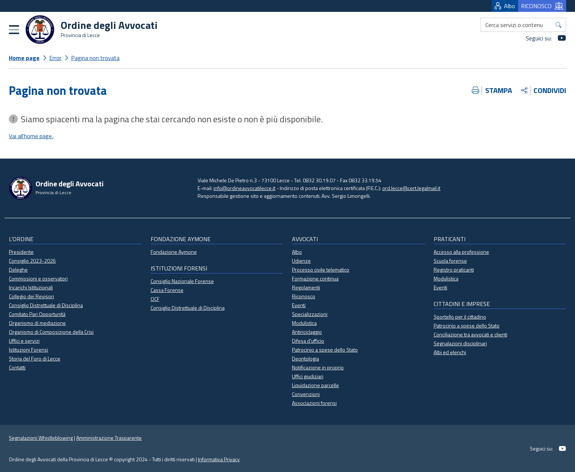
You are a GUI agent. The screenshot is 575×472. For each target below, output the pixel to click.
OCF (155, 299)
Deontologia (305, 358)
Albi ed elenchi (450, 352)
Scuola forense (450, 261)
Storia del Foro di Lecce (34, 358)
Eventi (299, 305)
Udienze (301, 261)
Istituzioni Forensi (28, 349)
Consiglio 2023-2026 (32, 261)
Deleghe (18, 269)
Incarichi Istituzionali (31, 287)
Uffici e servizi (24, 341)
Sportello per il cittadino (460, 316)
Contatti (17, 367)
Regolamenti (306, 287)
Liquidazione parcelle (315, 385)
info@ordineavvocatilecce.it (244, 188)
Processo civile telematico (320, 269)
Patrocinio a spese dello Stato (325, 349)
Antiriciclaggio (307, 332)
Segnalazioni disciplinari (460, 343)
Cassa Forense (167, 290)
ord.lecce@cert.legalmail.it (411, 188)
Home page (24, 57)
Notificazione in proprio (318, 367)
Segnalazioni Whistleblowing (41, 438)
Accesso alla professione (461, 252)
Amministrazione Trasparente (109, 438)
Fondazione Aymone (174, 252)
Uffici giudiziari (307, 376)
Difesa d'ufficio (308, 341)
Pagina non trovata (95, 57)
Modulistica (304, 323)
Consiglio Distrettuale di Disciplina (46, 305)
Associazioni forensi (314, 403)
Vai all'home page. (31, 136)
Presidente (21, 252)
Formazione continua (315, 278)
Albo (505, 5)
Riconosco (303, 296)
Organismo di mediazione (37, 323)
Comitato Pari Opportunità (37, 314)
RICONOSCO (542, 5)
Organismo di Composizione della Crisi (51, 332)
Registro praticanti (454, 269)
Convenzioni (306, 394)
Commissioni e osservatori (38, 278)
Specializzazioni (309, 314)
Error (55, 57)
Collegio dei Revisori (31, 296)
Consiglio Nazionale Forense (182, 281)
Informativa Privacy (219, 459)
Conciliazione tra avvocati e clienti (470, 334)
